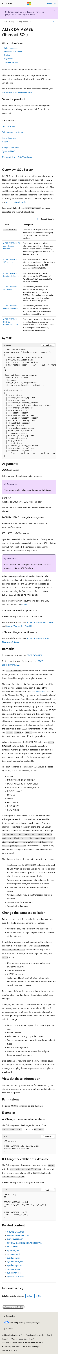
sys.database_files (15, 1261)
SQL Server (23, 21)
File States (40, 691)
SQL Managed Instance (12, 132)
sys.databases (13, 1257)
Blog (48, 1335)
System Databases (15, 1276)
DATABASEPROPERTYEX (18, 1235)
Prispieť (5, 1339)
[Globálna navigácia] (2, 3)
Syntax (7, 55)
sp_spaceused (13, 1254)
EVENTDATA (12, 1246)
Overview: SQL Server (13, 51)
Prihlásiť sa (51, 3)
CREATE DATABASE (15, 1231)
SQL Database (8, 126)
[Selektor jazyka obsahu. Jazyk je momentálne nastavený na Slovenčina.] (9, 1316)
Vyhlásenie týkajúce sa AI (12, 1335)
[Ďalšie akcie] (53, 22)
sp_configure (13, 1250)
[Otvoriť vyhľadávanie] (43, 3)
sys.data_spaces (14, 1265)
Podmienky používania (11, 1346)
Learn (5, 21)
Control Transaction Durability (20, 626)
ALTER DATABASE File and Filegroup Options (12, 246)
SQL (13, 21)
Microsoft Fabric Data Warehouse (17, 157)
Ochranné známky (30, 1346)
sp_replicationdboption (16, 202)
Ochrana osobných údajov (22, 1339)
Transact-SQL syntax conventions (17, 92)
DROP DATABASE (34, 655)
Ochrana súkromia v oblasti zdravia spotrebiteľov (22, 1342)
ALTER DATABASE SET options (40, 622)
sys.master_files (14, 1272)
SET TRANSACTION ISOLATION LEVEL (24, 1242)
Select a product (11, 48)
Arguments (8, 58)
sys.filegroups (13, 1268)
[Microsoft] (29, 3)
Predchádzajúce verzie (35, 1335)
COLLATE (25, 604)
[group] (29, 403)
